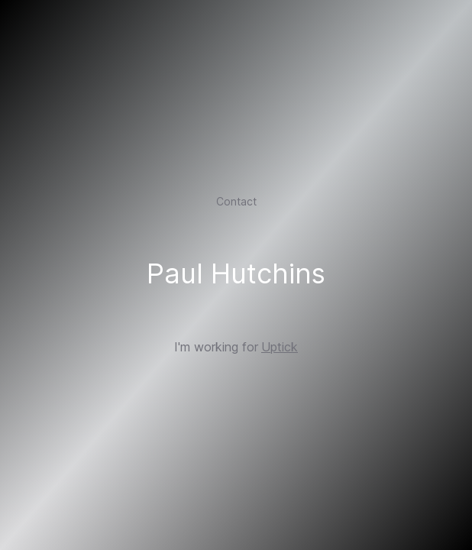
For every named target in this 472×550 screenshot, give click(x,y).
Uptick (279, 346)
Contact (236, 201)
